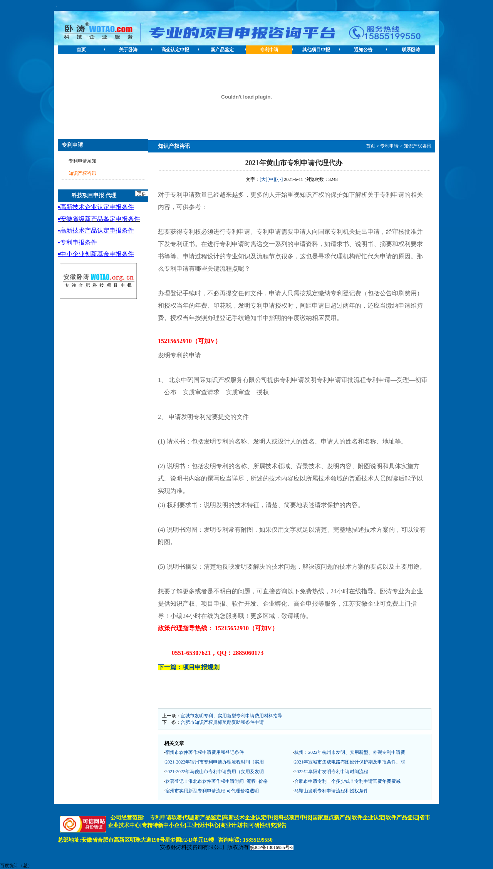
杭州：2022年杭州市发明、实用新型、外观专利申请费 (349, 752)
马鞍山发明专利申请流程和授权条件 (331, 791)
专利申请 (269, 49)
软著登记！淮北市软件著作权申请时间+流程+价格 (216, 781)
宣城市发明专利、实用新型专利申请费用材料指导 (231, 715)
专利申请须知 (82, 161)
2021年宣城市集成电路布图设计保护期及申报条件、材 (349, 762)
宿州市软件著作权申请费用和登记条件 (204, 752)
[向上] (479, 855)
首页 (81, 49)
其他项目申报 (316, 49)
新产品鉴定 (222, 49)
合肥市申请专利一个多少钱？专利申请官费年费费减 (347, 781)
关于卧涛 (128, 49)
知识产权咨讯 (417, 146)
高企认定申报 (175, 49)
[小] (279, 179)
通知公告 (363, 49)
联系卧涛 (411, 49)
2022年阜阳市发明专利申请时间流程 (331, 771)
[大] (263, 179)
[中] (271, 179)
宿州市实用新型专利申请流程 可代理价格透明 (212, 791)
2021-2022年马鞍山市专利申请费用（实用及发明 (214, 771)
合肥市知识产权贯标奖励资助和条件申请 (222, 722)
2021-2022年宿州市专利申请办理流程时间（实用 (214, 762)
